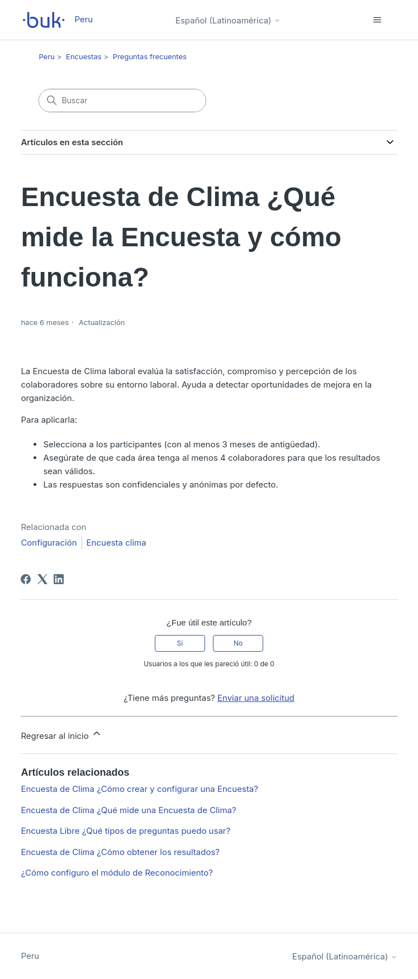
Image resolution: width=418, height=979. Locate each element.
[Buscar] (122, 100)
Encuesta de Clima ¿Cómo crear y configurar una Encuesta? (139, 789)
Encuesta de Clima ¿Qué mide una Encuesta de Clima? (128, 810)
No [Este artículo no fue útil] (238, 643)
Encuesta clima (116, 542)
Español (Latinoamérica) (228, 20)
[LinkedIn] (59, 579)
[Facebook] (26, 579)
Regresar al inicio (61, 734)
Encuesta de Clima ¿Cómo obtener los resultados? (120, 852)
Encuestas (84, 56)
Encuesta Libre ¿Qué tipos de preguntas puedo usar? (125, 830)
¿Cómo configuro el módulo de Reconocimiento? (117, 872)
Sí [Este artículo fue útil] (180, 643)
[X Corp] (42, 579)
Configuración (49, 542)
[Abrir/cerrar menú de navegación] (377, 20)
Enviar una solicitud (255, 698)
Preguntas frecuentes (150, 56)
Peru (46, 56)
